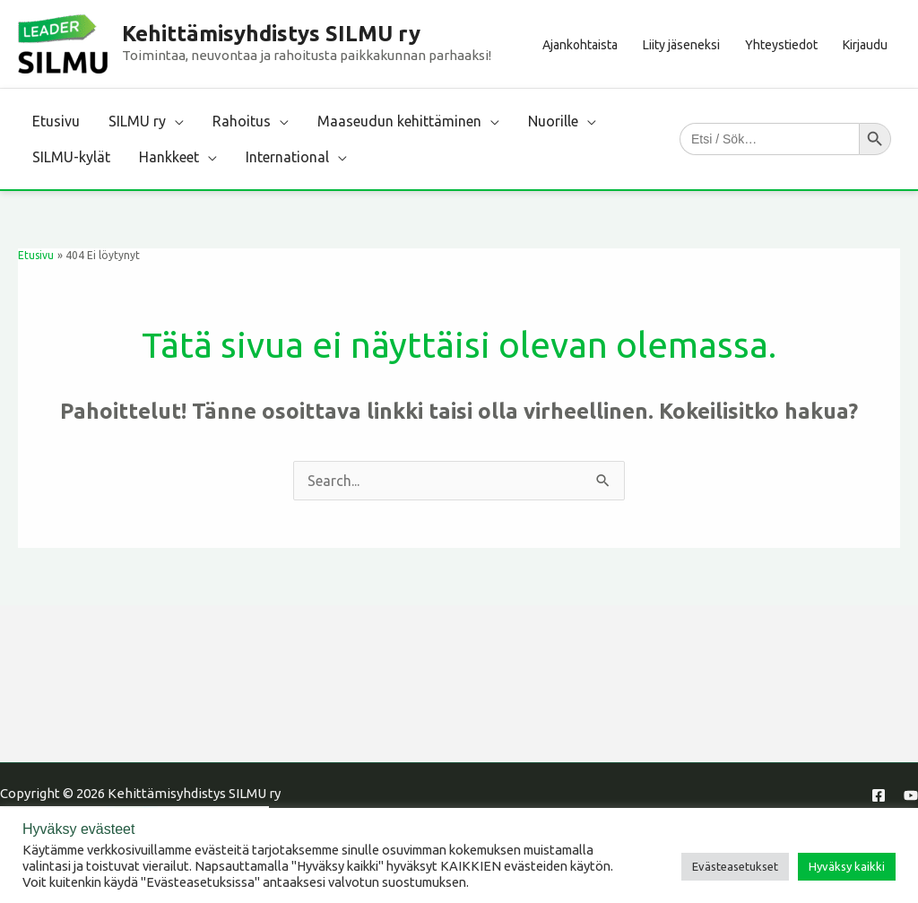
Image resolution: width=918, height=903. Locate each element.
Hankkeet (169, 157)
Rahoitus (241, 121)
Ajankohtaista (580, 45)
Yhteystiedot (781, 45)
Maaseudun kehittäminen (399, 121)
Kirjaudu (865, 45)
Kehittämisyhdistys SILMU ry (271, 34)
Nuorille (553, 121)
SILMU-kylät (71, 157)
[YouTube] (911, 795)
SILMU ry (137, 121)
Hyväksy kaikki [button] (847, 866)
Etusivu (56, 121)
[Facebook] (878, 795)
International (287, 157)
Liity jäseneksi (681, 45)
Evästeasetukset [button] (735, 866)
